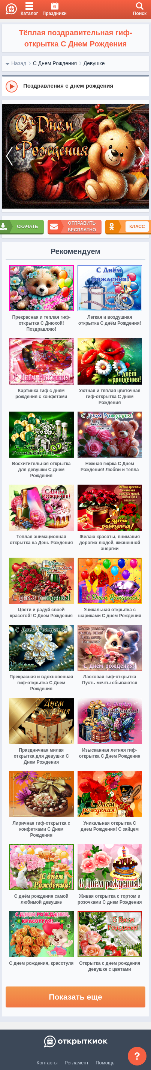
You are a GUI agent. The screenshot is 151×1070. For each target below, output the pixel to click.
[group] (75, 86)
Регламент (77, 1063)
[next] (141, 156)
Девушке (94, 63)
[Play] (12, 87)
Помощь (105, 1063)
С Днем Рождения (55, 63)
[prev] (9, 156)
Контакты (47, 1063)
